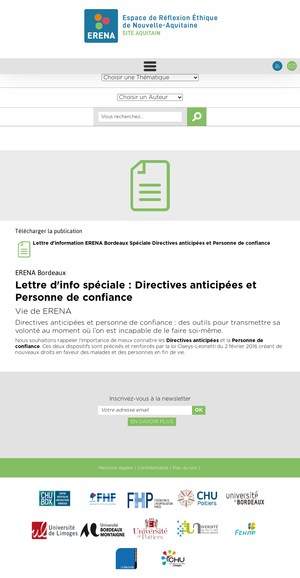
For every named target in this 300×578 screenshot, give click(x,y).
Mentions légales (115, 468)
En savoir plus (152, 421)
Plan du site (185, 468)
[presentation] (150, 441)
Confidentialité (153, 468)
